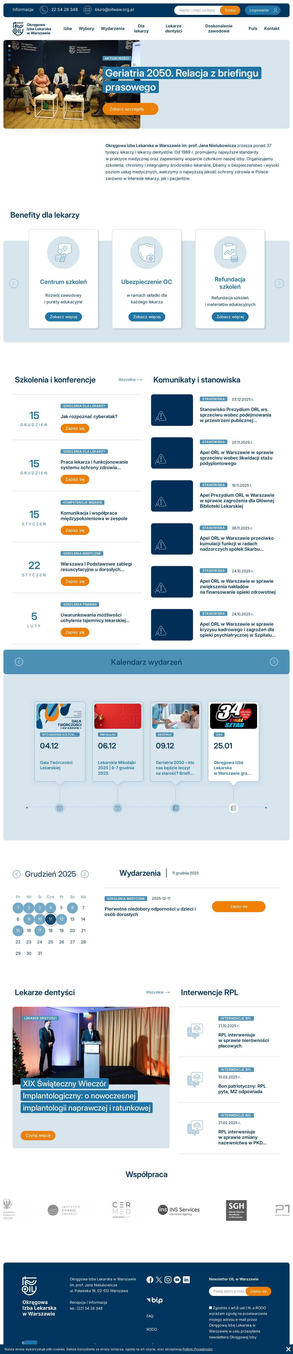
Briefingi (164, 734)
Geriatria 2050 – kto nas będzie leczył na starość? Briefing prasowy (175, 768)
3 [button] (9, 55)
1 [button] (9, 45)
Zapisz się (75, 428)
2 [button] (9, 50)
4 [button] (9, 59)
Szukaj (230, 10)
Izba (219, 734)
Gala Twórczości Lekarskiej (56, 765)
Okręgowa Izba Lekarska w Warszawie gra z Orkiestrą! (230, 768)
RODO (151, 1329)
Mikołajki (107, 734)
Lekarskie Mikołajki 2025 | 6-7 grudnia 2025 (117, 767)
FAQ (149, 1316)
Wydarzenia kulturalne (61, 734)
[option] (63, 278)
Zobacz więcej (63, 316)
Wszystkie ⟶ (130, 379)
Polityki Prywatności (197, 1349)
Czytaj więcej (38, 1136)
